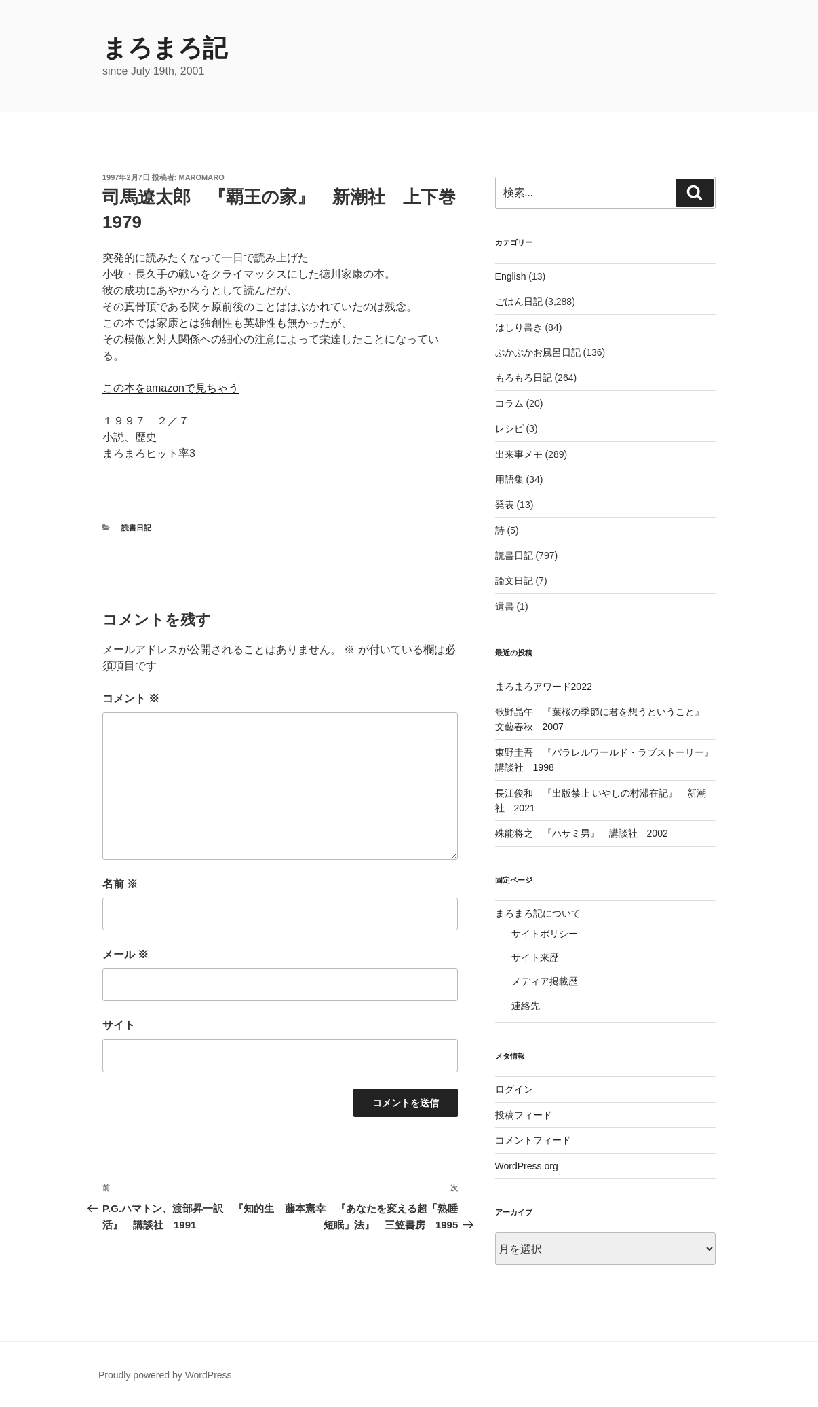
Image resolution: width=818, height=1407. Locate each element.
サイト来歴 (535, 957)
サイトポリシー (544, 933)
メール (125, 954)
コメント (130, 698)
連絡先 (525, 1005)
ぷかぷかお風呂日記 (538, 352)
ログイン (514, 1089)
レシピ (509, 428)
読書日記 (136, 528)
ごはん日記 (519, 301)
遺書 (504, 606)
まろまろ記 (164, 48)
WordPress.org (526, 1166)
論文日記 (514, 580)
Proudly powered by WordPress (165, 1375)
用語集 (509, 479)
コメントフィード (533, 1140)
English (510, 276)
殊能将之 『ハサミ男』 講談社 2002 (581, 833)
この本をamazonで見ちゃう (170, 388)
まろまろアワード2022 (543, 686)
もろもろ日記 (523, 377)
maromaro (202, 177)
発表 (504, 504)
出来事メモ (519, 454)
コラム (509, 403)
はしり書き (519, 327)
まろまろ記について (538, 913)
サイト (118, 1025)
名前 (120, 884)
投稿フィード (523, 1115)
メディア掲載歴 (544, 981)
